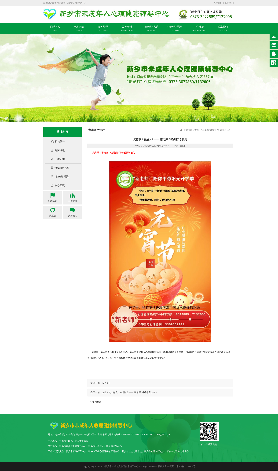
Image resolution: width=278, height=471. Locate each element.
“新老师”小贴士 (224, 130)
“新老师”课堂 (59, 176)
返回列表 (95, 402)
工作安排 (56, 159)
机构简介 (56, 141)
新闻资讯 (56, 150)
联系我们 (229, 3)
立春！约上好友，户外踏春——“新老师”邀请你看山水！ (129, 392)
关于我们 (217, 3)
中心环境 (56, 185)
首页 (196, 130)
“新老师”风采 (59, 168)
